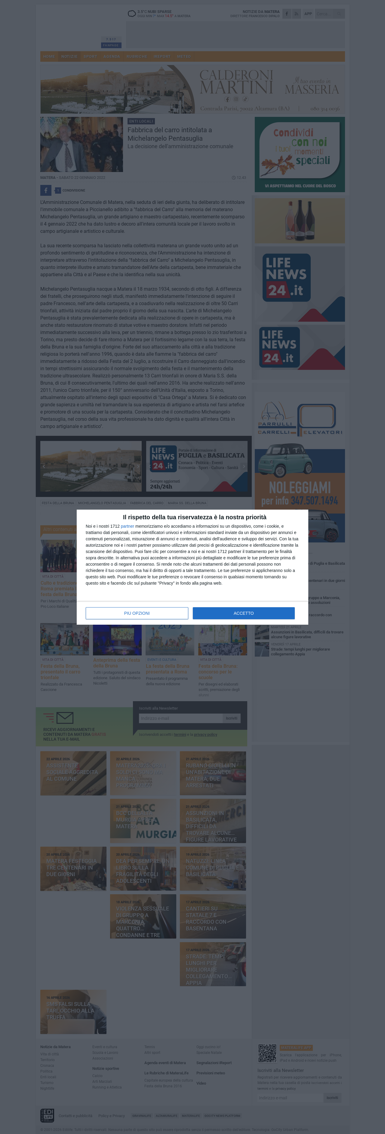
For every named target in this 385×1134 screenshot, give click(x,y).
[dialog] (192, 567)
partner (127, 526)
